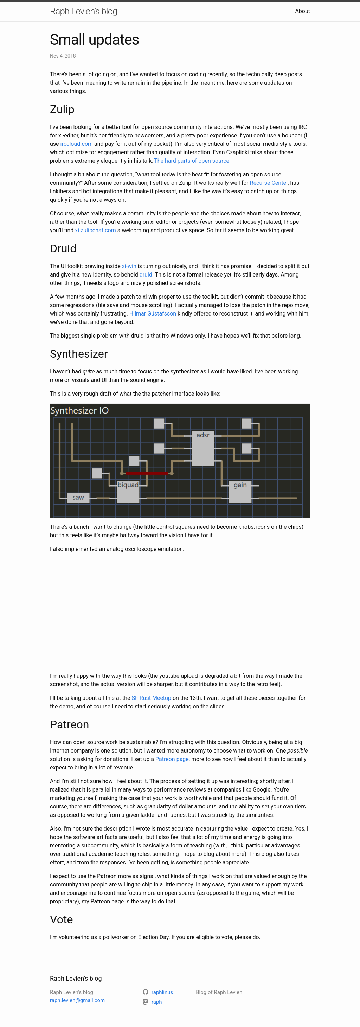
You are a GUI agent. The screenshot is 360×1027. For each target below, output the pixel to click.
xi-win (129, 266)
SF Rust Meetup (151, 698)
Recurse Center (269, 183)
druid (146, 274)
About (302, 11)
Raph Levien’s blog (83, 11)
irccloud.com (76, 144)
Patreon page (172, 759)
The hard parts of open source (191, 160)
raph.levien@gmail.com (77, 1000)
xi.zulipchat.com (95, 230)
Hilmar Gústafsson (152, 313)
